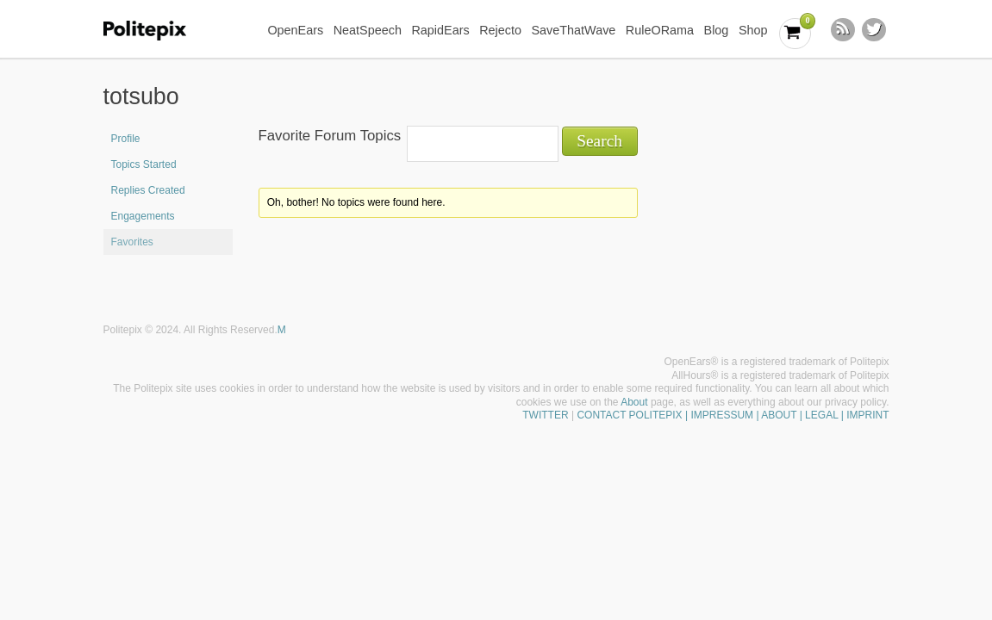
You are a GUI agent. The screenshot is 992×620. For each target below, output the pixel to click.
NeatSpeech (368, 30)
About (634, 402)
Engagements (143, 216)
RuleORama (660, 30)
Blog (716, 30)
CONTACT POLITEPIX (629, 415)
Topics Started (144, 164)
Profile (125, 139)
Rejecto (500, 30)
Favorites (132, 242)
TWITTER (545, 415)
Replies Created (148, 190)
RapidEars (440, 30)
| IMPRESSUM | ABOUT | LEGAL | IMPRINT (786, 415)
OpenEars (295, 30)
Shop (753, 30)
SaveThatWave (573, 30)
